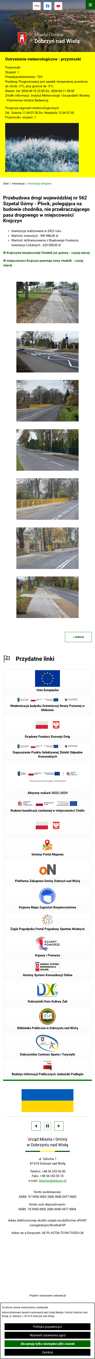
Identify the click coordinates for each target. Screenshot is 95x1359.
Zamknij (47, 1352)
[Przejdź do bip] (36, 6)
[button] (47, 322)
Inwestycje (18, 183)
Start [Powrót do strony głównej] (6, 183)
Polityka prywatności (47, 1327)
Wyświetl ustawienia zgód (47, 1335)
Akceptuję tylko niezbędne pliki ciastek (48, 1344)
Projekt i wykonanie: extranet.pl (47, 1295)
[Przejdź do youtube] (58, 6)
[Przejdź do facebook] (47, 6)
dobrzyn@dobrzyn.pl (52, 1181)
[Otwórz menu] (90, 4)
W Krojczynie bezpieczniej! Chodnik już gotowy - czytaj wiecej (46, 253)
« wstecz (78, 637)
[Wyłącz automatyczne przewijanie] (47, 1126)
